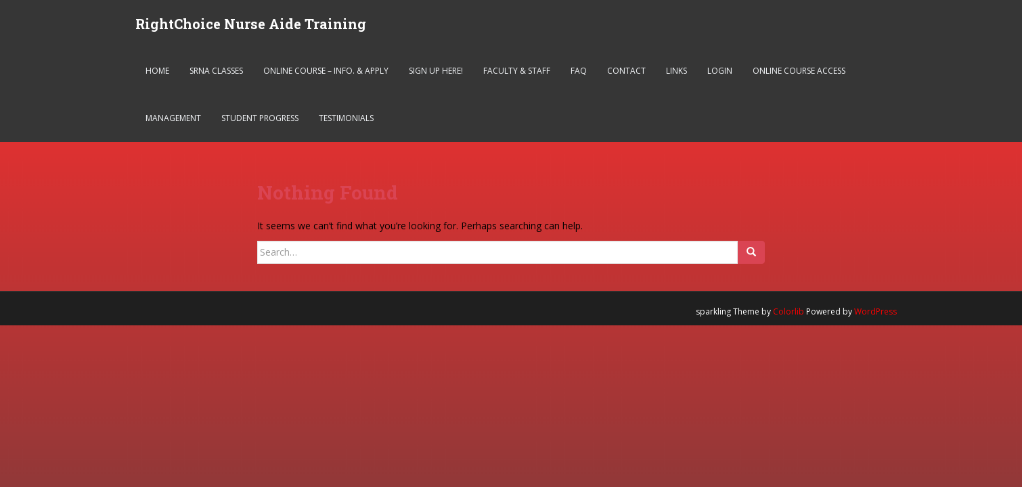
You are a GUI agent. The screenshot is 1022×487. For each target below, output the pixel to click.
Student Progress (259, 118)
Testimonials (346, 118)
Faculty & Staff (516, 70)
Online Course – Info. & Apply (325, 70)
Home (157, 70)
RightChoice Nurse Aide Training (250, 23)
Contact (626, 70)
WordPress (875, 311)
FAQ (579, 70)
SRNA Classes (216, 70)
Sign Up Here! (436, 70)
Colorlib (788, 311)
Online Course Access (799, 70)
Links (676, 70)
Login (719, 70)
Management (173, 118)
